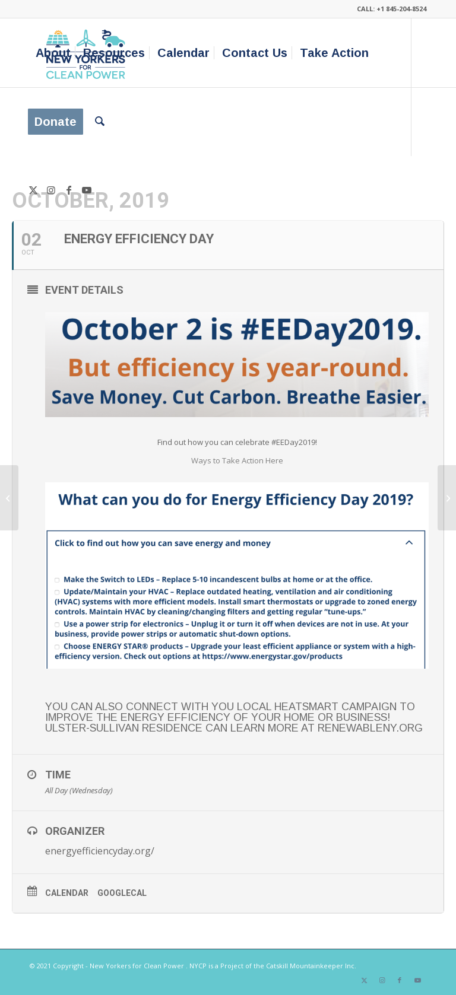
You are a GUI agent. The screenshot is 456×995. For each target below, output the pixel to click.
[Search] (99, 121)
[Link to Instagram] (51, 190)
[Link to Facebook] (69, 190)
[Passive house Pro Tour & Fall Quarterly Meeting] (9, 497)
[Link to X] (33, 190)
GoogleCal (122, 893)
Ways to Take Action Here (237, 460)
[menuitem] (53, 52)
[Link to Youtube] (87, 190)
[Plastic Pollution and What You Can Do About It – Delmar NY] (447, 497)
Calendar (66, 893)
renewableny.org (370, 728)
